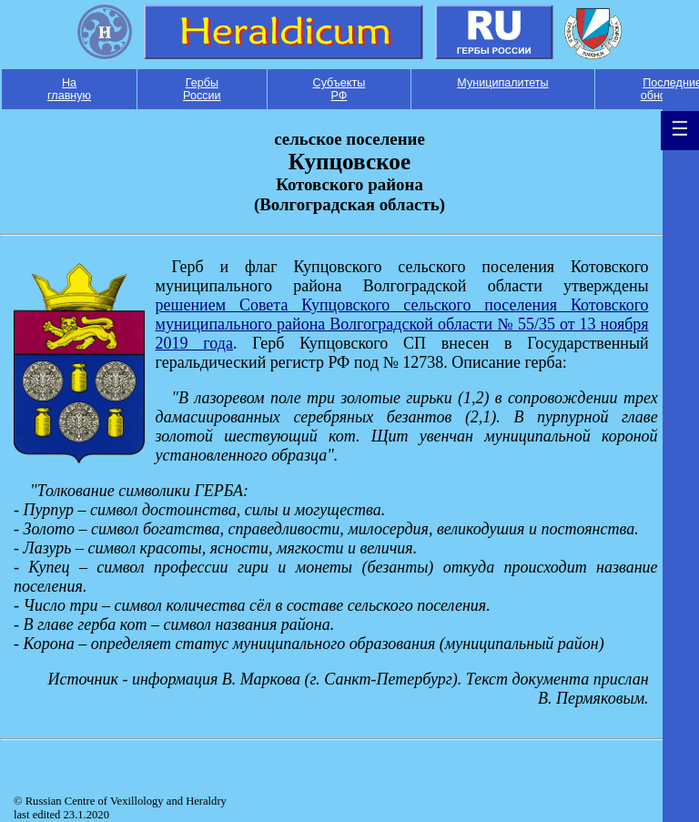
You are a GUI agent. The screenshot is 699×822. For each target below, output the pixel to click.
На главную (69, 89)
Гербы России (202, 89)
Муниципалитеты (502, 82)
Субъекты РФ (339, 89)
